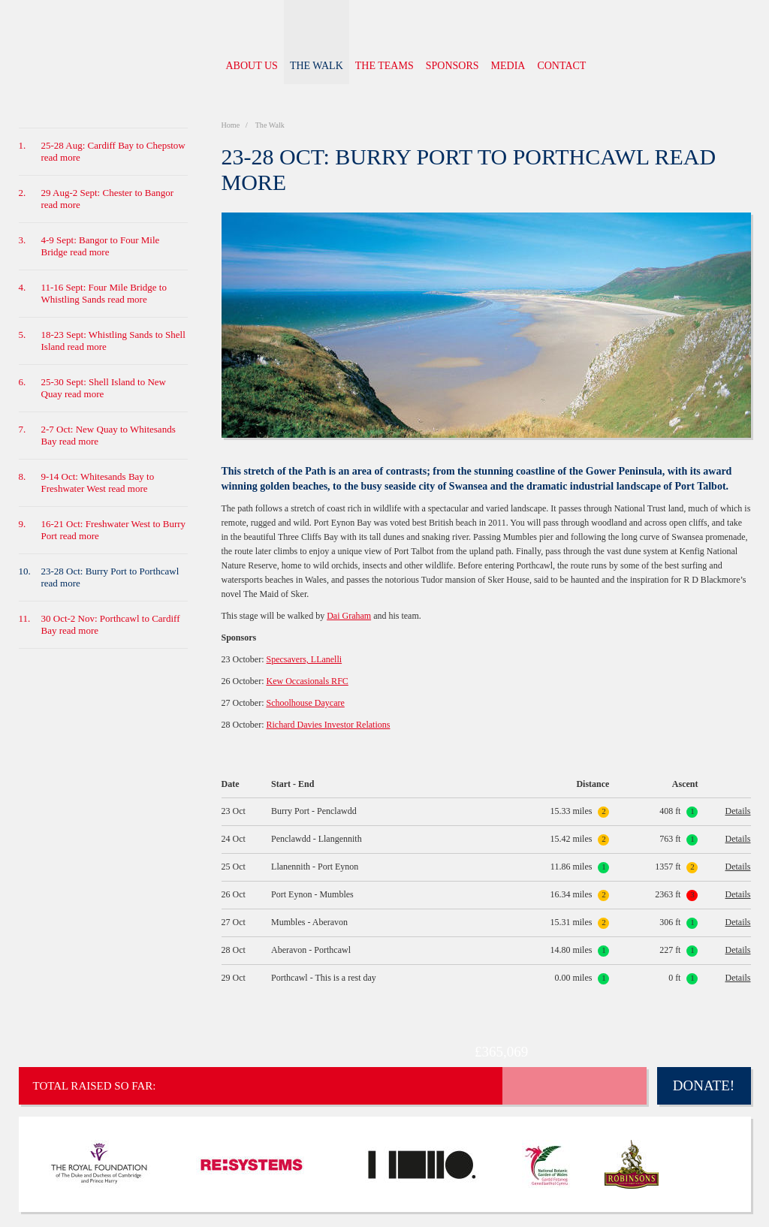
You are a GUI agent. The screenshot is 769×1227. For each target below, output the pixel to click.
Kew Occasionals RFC (307, 681)
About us (252, 65)
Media (508, 65)
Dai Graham (349, 615)
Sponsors (452, 65)
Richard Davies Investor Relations (328, 724)
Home (232, 125)
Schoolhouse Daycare (305, 703)
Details (738, 811)
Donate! (703, 1085)
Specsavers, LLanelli (304, 659)
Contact (561, 65)
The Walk (316, 65)
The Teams (384, 65)
